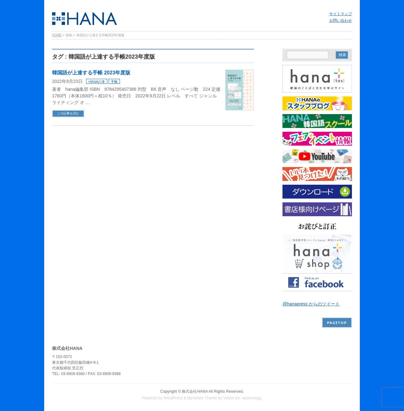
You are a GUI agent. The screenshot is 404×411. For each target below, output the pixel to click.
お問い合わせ (340, 20)
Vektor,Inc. (232, 398)
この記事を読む (68, 113)
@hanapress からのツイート (311, 303)
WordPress (173, 398)
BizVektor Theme (202, 398)
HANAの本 (96, 82)
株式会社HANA (195, 391)
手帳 (114, 82)
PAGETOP (337, 323)
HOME (57, 35)
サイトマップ (340, 14)
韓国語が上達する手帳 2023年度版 (91, 72)
